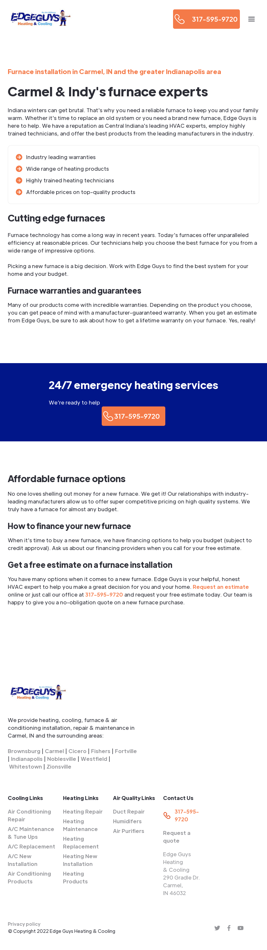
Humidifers (127, 821)
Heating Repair (83, 811)
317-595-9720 (104, 594)
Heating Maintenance (80, 825)
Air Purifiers (128, 830)
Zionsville (58, 766)
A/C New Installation (22, 860)
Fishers (100, 751)
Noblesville (61, 758)
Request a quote (176, 836)
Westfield (94, 758)
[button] (251, 19)
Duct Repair (129, 811)
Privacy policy (24, 924)
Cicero (77, 751)
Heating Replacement (81, 842)
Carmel (54, 751)
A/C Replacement (31, 846)
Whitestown (25, 766)
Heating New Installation (80, 860)
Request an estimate (221, 586)
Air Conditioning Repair (29, 815)
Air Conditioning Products (29, 877)
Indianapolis (27, 758)
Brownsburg (24, 751)
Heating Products (75, 877)
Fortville (126, 751)
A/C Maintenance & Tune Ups (31, 833)
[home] (40, 19)
